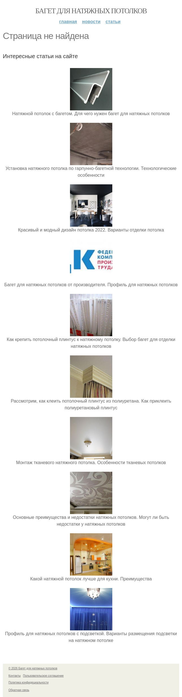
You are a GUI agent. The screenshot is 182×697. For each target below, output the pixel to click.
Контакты (14, 675)
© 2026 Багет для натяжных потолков (32, 668)
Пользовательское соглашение (43, 675)
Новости (91, 21)
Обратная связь (18, 690)
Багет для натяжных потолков (90, 11)
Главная (68, 21)
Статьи (113, 21)
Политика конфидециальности (28, 682)
